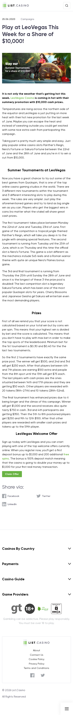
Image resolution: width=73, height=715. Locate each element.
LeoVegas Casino (22, 98)
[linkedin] (9, 504)
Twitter (46, 496)
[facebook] (10, 496)
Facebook (13, 496)
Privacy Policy (36, 663)
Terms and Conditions (36, 668)
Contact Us (36, 654)
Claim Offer (12, 474)
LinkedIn (12, 504)
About (36, 650)
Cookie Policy (36, 659)
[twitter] (43, 496)
